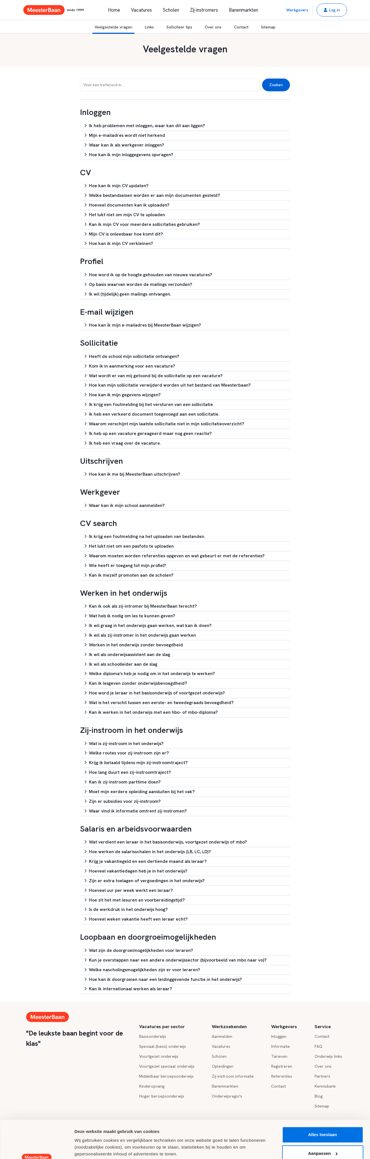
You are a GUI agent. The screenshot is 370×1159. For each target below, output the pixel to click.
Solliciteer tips (179, 27)
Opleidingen (222, 1066)
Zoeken (276, 84)
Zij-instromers (204, 10)
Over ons (213, 27)
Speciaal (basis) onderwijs (162, 1046)
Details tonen (87, 1147)
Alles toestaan (322, 1099)
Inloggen (279, 1036)
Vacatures (141, 10)
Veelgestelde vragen (113, 29)
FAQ (318, 1046)
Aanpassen (323, 1117)
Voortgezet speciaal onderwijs (167, 1066)
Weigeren (322, 1136)
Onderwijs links (328, 1056)
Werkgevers (297, 10)
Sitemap (268, 27)
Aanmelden (222, 1036)
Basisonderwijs (152, 1036)
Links (149, 27)
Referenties (281, 1076)
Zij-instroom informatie (233, 1076)
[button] (332, 10)
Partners (322, 1076)
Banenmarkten (243, 10)
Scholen (171, 10)
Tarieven (279, 1056)
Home (114, 10)
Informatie (280, 1046)
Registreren (281, 1066)
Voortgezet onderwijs (158, 1056)
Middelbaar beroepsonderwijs (166, 1076)
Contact (241, 27)
